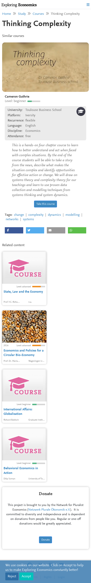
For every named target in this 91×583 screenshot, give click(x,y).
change (19, 215)
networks (12, 219)
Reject (12, 576)
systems (28, 219)
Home (6, 14)
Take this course (45, 204)
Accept (26, 576)
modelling (72, 215)
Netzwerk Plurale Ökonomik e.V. (49, 509)
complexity (35, 215)
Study (22, 14)
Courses (38, 14)
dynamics (54, 215)
